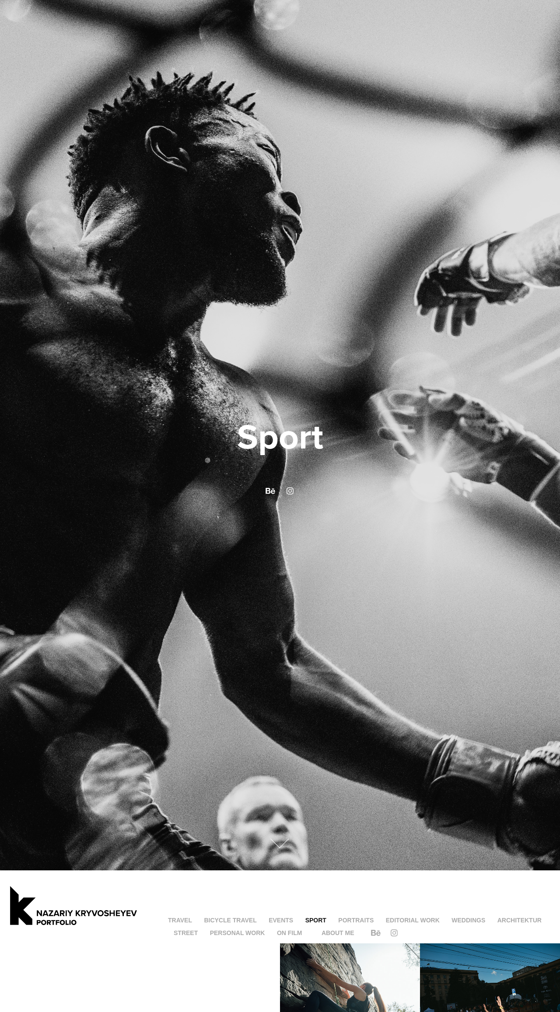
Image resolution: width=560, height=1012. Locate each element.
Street (186, 932)
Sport (315, 920)
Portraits (356, 920)
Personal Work (237, 932)
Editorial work (413, 920)
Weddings (468, 920)
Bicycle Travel (230, 920)
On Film (289, 932)
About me (338, 932)
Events (281, 920)
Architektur (519, 920)
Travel (180, 920)
